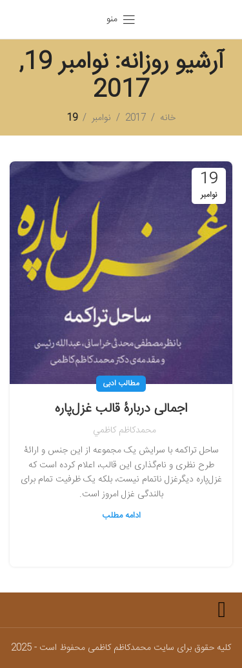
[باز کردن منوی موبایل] (121, 19)
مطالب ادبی (121, 383)
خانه (168, 118)
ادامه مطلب (121, 516)
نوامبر (101, 118)
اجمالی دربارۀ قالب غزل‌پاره (121, 409)
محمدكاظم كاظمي (124, 430)
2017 (135, 118)
